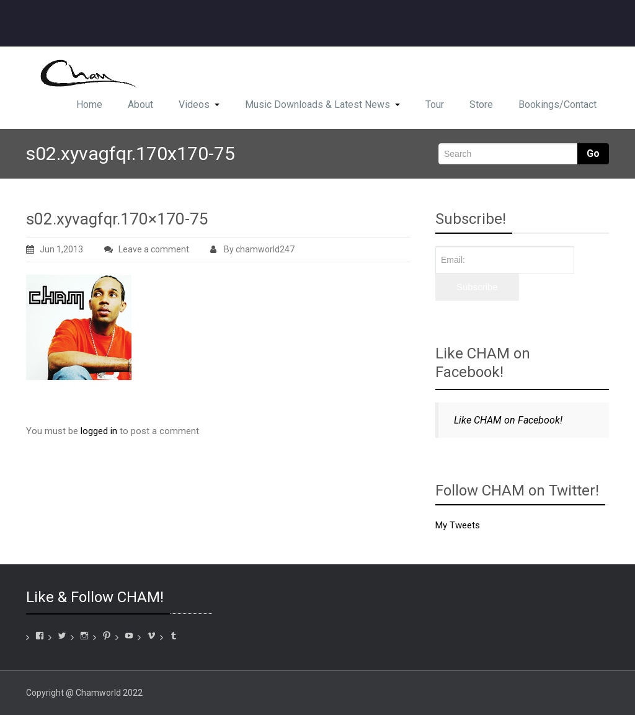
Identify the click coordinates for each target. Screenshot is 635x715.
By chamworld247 (252, 249)
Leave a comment (153, 249)
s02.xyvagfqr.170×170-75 (117, 219)
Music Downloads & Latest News (322, 104)
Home (89, 104)
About (140, 104)
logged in (99, 431)
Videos (199, 104)
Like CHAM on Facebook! (482, 363)
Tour (434, 104)
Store (481, 104)
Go (593, 153)
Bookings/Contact (557, 104)
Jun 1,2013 (54, 249)
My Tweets (457, 525)
